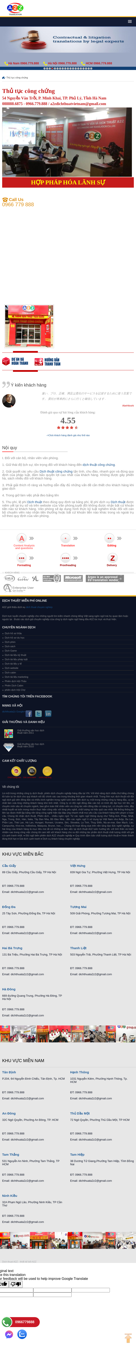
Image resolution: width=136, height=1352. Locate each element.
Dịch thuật (34, 502)
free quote (18, 361)
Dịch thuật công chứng (56, 471)
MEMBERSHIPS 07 (19, 588)
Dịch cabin (10, 672)
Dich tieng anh (15, 9)
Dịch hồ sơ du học (14, 637)
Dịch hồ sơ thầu (13, 633)
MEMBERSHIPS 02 (23, 578)
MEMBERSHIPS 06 (105, 578)
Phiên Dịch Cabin (14, 685)
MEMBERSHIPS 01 (9, 578)
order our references (51, 361)
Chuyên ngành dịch (18, 627)
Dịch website (11, 668)
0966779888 (24, 1322)
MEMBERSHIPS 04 (51, 578)
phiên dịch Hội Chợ (15, 690)
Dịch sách (10, 646)
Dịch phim (10, 642)
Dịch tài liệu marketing (16, 677)
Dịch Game (11, 650)
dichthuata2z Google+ (13, 711)
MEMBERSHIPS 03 (36, 578)
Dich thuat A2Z (10, 1261)
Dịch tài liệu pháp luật (16, 659)
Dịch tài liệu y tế (13, 663)
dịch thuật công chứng (99, 464)
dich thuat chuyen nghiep (38, 607)
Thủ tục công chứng (17, 77)
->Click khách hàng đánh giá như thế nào (68, 435)
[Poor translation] (16, 1284)
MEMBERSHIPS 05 (73, 578)
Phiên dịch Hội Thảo (15, 681)
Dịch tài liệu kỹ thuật (15, 655)
